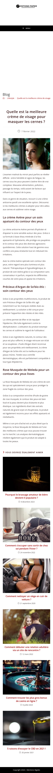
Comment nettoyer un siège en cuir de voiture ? (26, 598)
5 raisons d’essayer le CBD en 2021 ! (26, 748)
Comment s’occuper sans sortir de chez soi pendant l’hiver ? (26, 547)
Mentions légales (33, 770)
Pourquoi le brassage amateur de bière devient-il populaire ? (26, 496)
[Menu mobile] (27, 28)
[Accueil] (4, 98)
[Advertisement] (26, 59)
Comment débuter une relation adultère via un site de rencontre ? (26, 649)
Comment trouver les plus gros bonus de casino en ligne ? (26, 699)
